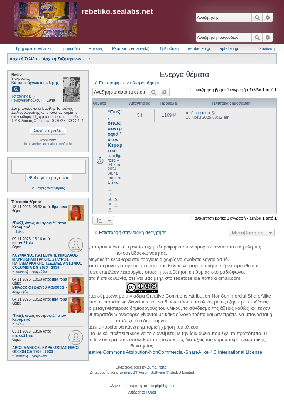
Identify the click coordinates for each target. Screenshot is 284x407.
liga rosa (59, 207)
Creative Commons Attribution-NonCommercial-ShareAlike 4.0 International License (173, 352)
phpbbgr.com (165, 386)
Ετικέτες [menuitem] (95, 48)
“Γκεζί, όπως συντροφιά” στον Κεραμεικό (115, 131)
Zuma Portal (157, 367)
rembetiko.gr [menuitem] (199, 48)
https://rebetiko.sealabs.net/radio (48, 144)
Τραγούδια (70, 48)
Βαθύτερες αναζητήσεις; (47, 188)
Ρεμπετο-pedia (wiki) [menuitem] (130, 48)
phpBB (129, 372)
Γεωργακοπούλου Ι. (27, 100)
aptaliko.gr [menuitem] (229, 48)
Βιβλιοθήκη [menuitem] (169, 48)
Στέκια (113, 182)
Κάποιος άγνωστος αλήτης (35, 83)
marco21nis (22, 243)
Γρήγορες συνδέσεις (34, 48)
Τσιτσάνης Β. (22, 96)
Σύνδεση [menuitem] (267, 48)
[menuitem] (136, 392)
